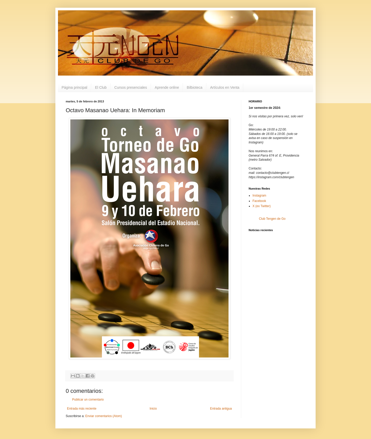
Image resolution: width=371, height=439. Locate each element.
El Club (101, 87)
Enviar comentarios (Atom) (103, 416)
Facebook (259, 201)
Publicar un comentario (88, 399)
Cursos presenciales (130, 87)
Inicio (153, 408)
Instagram (259, 195)
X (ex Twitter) (261, 206)
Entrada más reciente (81, 408)
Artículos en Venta (225, 87)
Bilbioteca (195, 87)
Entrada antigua (221, 408)
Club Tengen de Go (272, 219)
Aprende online (167, 87)
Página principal (74, 87)
